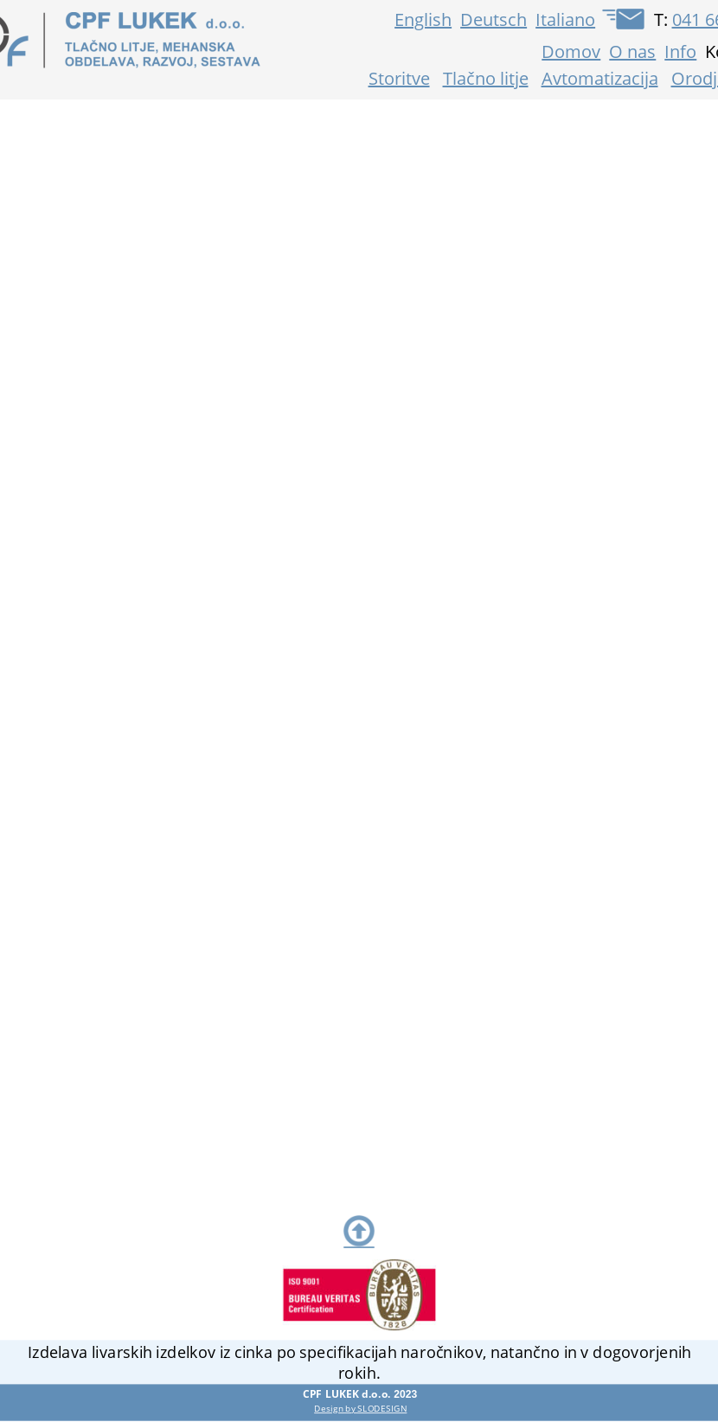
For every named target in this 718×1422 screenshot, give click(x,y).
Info (680, 51)
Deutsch (493, 19)
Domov (571, 51)
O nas (632, 51)
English (423, 19)
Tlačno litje (486, 78)
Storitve (399, 78)
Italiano (565, 19)
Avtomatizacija (600, 78)
